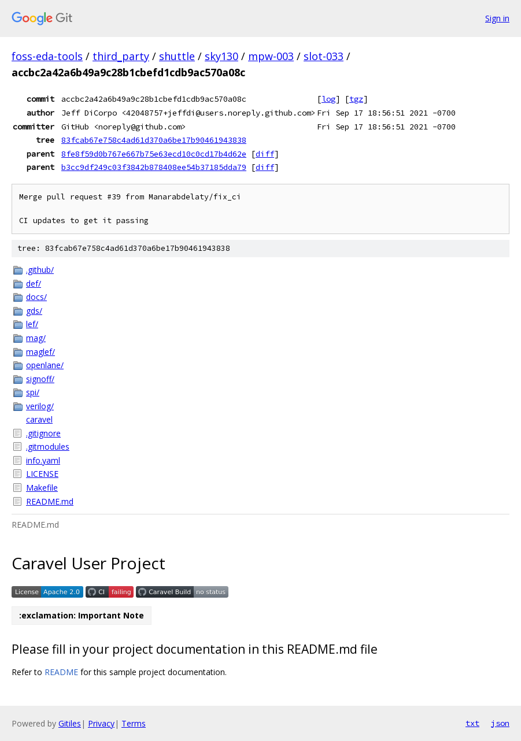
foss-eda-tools (47, 56)
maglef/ (40, 351)
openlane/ (45, 365)
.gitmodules (47, 446)
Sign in (497, 18)
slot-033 (323, 56)
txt (472, 723)
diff (265, 154)
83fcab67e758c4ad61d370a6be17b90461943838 (153, 140)
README (61, 671)
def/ (33, 283)
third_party (121, 56)
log (328, 99)
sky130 (221, 56)
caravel (39, 419)
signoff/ (40, 378)
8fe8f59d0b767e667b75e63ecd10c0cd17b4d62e (153, 154)
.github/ (40, 269)
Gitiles (69, 723)
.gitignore (43, 433)
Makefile (42, 487)
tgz (356, 99)
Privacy (101, 723)
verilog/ (40, 406)
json (500, 723)
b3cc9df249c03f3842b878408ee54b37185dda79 (153, 167)
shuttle (177, 56)
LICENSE (42, 473)
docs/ (36, 296)
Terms (133, 723)
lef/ (32, 323)
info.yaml (43, 460)
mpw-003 (271, 56)
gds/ (34, 310)
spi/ (32, 392)
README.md (49, 501)
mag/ (36, 337)
